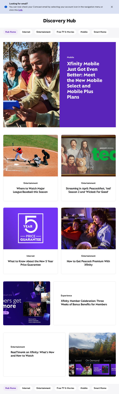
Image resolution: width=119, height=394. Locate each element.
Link (20, 10)
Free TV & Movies (65, 32)
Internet (26, 32)
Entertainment (44, 32)
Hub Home (10, 32)
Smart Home (100, 32)
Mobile (83, 32)
